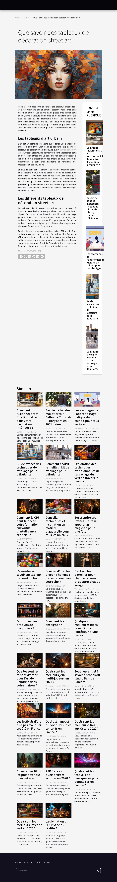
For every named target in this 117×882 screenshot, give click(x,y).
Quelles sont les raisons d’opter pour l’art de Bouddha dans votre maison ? (28, 678)
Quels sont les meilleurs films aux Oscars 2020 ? (86, 724)
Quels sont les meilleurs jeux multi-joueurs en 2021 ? (57, 676)
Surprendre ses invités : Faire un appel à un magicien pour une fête (86, 524)
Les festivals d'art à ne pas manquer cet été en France (29, 724)
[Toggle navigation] (6, 5)
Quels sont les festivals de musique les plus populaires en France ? (86, 778)
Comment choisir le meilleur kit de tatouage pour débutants (92, 360)
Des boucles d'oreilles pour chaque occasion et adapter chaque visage (87, 578)
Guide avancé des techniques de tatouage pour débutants (29, 469)
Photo (38, 862)
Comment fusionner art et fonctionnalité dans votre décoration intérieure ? (94, 156)
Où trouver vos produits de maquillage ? (27, 624)
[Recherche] (58, 870)
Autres (27, 17)
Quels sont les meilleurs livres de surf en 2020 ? (29, 824)
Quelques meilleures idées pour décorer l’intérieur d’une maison (86, 628)
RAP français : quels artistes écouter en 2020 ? (58, 774)
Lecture (17, 862)
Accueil (18, 17)
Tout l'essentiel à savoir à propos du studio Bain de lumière (87, 676)
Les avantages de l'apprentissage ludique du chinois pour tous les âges (95, 261)
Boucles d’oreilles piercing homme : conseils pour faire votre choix (58, 576)
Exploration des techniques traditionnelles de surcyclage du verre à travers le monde (87, 472)
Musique (28, 862)
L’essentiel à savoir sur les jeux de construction (29, 574)
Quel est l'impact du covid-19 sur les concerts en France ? (58, 726)
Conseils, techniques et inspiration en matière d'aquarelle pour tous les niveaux (57, 526)
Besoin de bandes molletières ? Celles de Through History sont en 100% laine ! (93, 209)
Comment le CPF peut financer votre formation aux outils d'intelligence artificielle (28, 526)
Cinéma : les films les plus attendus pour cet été (29, 774)
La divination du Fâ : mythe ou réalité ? (57, 824)
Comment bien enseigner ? (56, 623)
